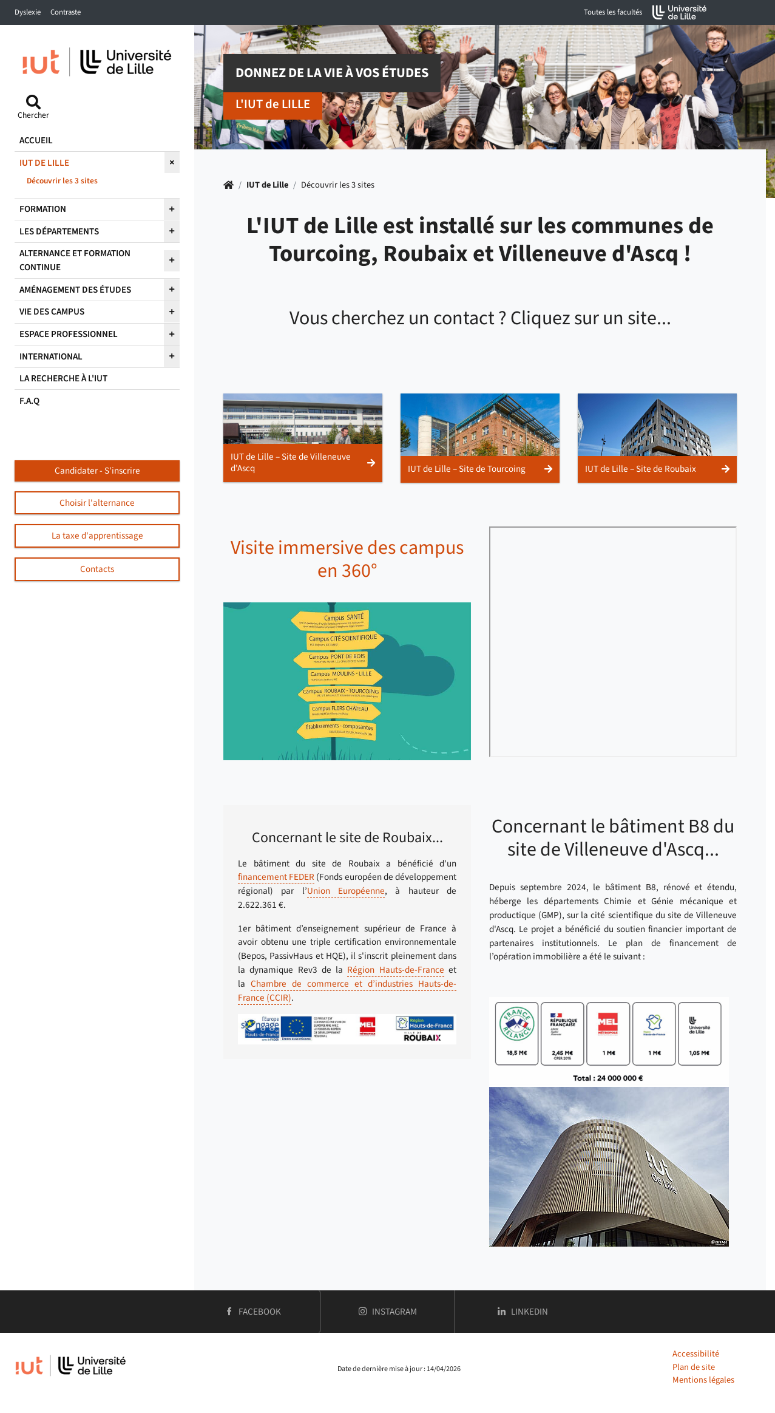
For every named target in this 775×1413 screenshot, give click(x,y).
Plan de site (693, 1367)
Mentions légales (703, 1380)
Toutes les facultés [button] (613, 12)
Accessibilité (695, 1353)
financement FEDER (276, 877)
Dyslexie (28, 12)
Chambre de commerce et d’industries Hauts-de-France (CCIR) (347, 990)
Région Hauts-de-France (395, 969)
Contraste (65, 12)
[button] (302, 437)
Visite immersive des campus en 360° (347, 559)
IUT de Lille (267, 185)
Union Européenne (346, 890)
